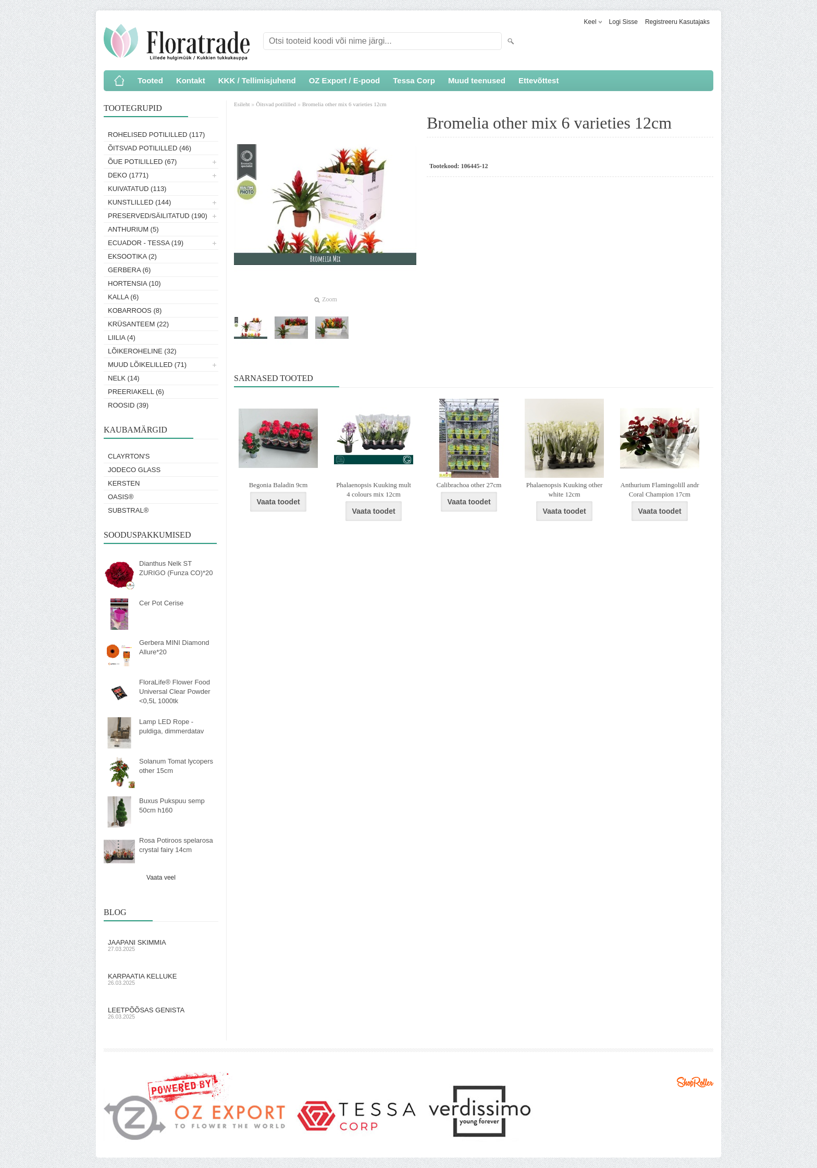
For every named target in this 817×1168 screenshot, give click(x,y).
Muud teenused (476, 80)
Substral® (128, 510)
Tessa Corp (414, 80)
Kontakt (190, 80)
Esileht (242, 104)
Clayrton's (129, 456)
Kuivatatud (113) (137, 189)
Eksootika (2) (132, 256)
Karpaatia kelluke (161, 979)
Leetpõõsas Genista (161, 1013)
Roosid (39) (128, 405)
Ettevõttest (538, 80)
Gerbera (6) (129, 270)
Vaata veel (161, 877)
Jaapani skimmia (161, 945)
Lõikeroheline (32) (142, 351)
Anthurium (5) (133, 229)
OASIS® (120, 497)
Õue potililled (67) (142, 162)
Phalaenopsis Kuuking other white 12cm (564, 489)
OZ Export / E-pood (344, 80)
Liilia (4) (121, 337)
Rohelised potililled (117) (156, 134)
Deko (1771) (128, 175)
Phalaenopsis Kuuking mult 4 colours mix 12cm (373, 489)
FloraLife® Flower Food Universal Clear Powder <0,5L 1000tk (175, 691)
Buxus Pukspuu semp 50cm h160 (172, 805)
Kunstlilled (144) (139, 202)
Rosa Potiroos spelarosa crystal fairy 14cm (176, 845)
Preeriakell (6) (136, 392)
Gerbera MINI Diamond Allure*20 (174, 647)
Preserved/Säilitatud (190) (157, 216)
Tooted (150, 80)
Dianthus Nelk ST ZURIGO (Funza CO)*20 (176, 568)
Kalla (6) (123, 297)
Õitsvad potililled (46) (149, 148)
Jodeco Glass (134, 470)
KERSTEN (124, 483)
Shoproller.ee (695, 1082)
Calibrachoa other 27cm (469, 485)
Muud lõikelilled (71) (147, 365)
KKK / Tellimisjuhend (257, 80)
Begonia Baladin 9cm (278, 485)
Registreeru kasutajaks (677, 22)
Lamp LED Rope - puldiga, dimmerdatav (171, 726)
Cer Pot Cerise (161, 603)
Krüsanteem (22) (138, 324)
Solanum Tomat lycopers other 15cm (176, 766)
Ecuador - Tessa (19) (145, 243)
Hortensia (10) (134, 283)
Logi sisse (623, 22)
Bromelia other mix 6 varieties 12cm (344, 104)
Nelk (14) (124, 378)
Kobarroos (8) (135, 310)
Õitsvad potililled (276, 104)
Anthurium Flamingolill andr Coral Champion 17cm (660, 489)
